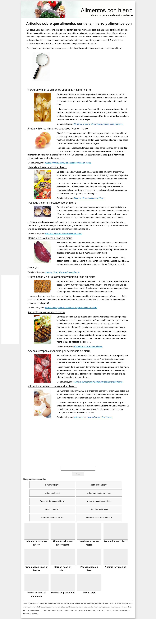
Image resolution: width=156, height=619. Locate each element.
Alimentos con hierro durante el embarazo (52, 386)
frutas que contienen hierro (99, 493)
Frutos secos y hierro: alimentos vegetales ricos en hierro (61, 276)
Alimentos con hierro (107, 10)
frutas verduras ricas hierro (52, 501)
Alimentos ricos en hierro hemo (46, 312)
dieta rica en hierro (99, 485)
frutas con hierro (52, 493)
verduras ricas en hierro (52, 518)
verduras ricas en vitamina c (99, 518)
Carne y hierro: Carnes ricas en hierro (50, 238)
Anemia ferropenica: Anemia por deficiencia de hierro (59, 351)
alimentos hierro (52, 485)
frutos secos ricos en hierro (99, 501)
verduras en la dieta (99, 509)
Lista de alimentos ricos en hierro (47, 167)
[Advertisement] (95, 70)
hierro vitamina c (52, 509)
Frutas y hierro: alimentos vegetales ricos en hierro (58, 128)
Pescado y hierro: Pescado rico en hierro (52, 202)
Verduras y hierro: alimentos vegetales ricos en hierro (59, 89)
